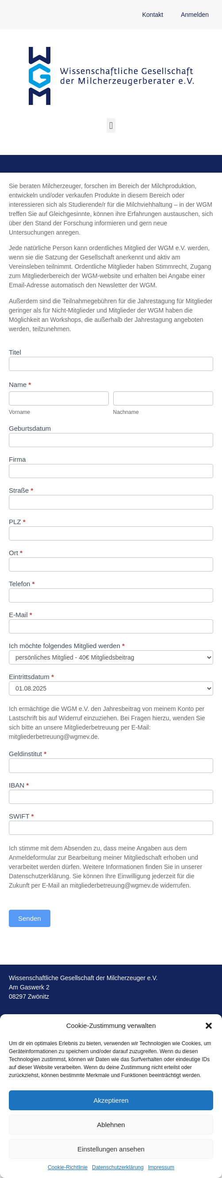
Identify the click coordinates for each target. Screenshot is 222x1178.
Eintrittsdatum (31, 676)
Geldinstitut (27, 753)
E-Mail (20, 614)
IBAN (19, 785)
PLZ (17, 521)
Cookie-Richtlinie (68, 1167)
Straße (21, 490)
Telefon (21, 583)
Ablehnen (111, 1124)
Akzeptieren (110, 1100)
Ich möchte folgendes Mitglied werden (67, 645)
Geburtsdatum (30, 428)
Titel (15, 352)
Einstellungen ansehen (111, 1149)
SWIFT (21, 816)
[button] (208, 1025)
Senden (29, 918)
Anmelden (195, 14)
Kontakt (152, 14)
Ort (16, 552)
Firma (17, 459)
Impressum (161, 1167)
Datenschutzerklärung (118, 1167)
